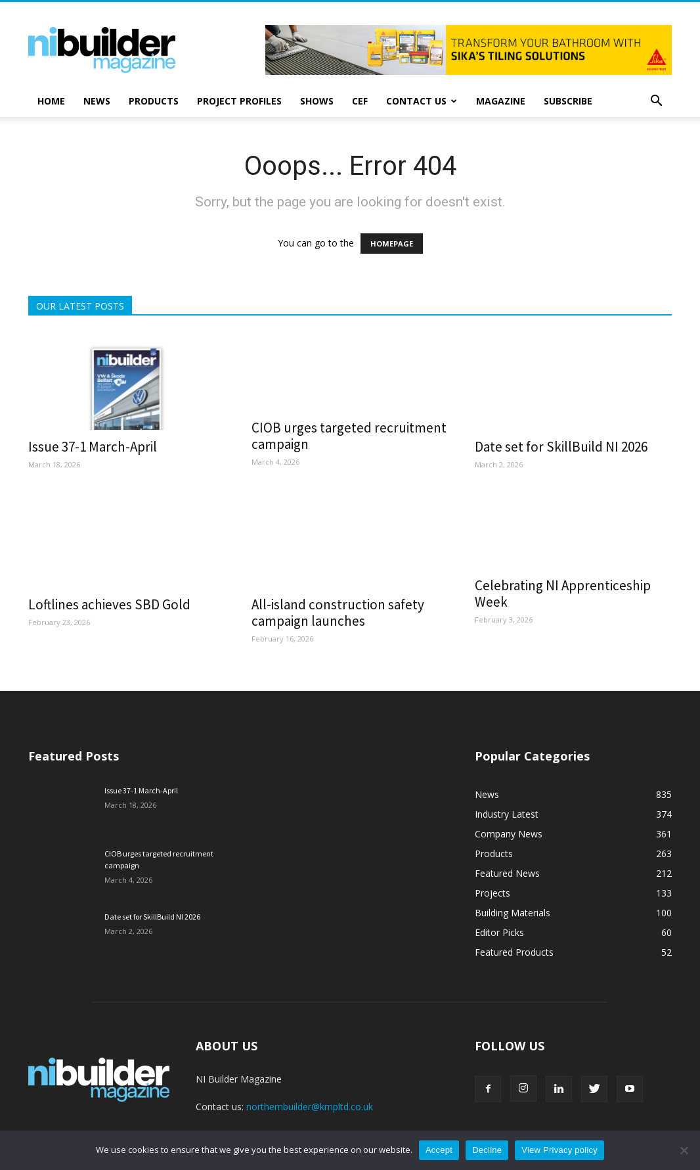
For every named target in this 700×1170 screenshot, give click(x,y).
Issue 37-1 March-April (92, 447)
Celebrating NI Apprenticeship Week (563, 593)
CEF (360, 101)
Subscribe (568, 101)
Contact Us (421, 101)
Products (154, 101)
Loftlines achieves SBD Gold (109, 604)
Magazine (500, 101)
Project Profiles (239, 101)
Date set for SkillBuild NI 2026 (561, 447)
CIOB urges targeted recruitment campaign (349, 436)
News (96, 101)
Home (51, 101)
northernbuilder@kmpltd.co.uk (309, 1106)
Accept (439, 1150)
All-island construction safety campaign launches (338, 613)
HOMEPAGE (391, 243)
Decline (487, 1150)
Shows (317, 101)
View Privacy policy (559, 1150)
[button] (656, 102)
